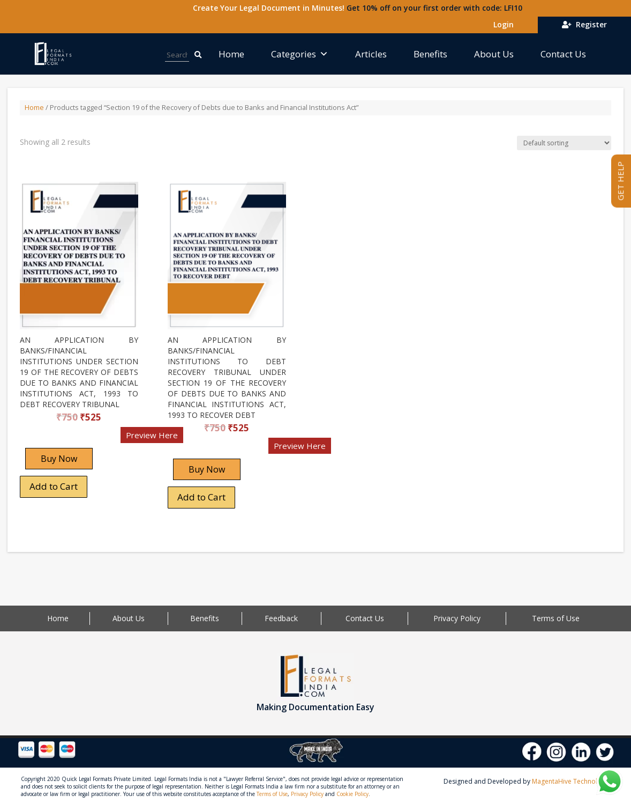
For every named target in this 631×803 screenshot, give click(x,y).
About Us (494, 54)
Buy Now (59, 459)
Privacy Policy (456, 618)
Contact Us (563, 54)
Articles (371, 54)
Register (584, 24)
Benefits (430, 54)
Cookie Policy (352, 794)
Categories (299, 54)
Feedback (281, 618)
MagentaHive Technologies (573, 781)
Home (231, 54)
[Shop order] (564, 143)
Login (501, 24)
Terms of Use (556, 618)
